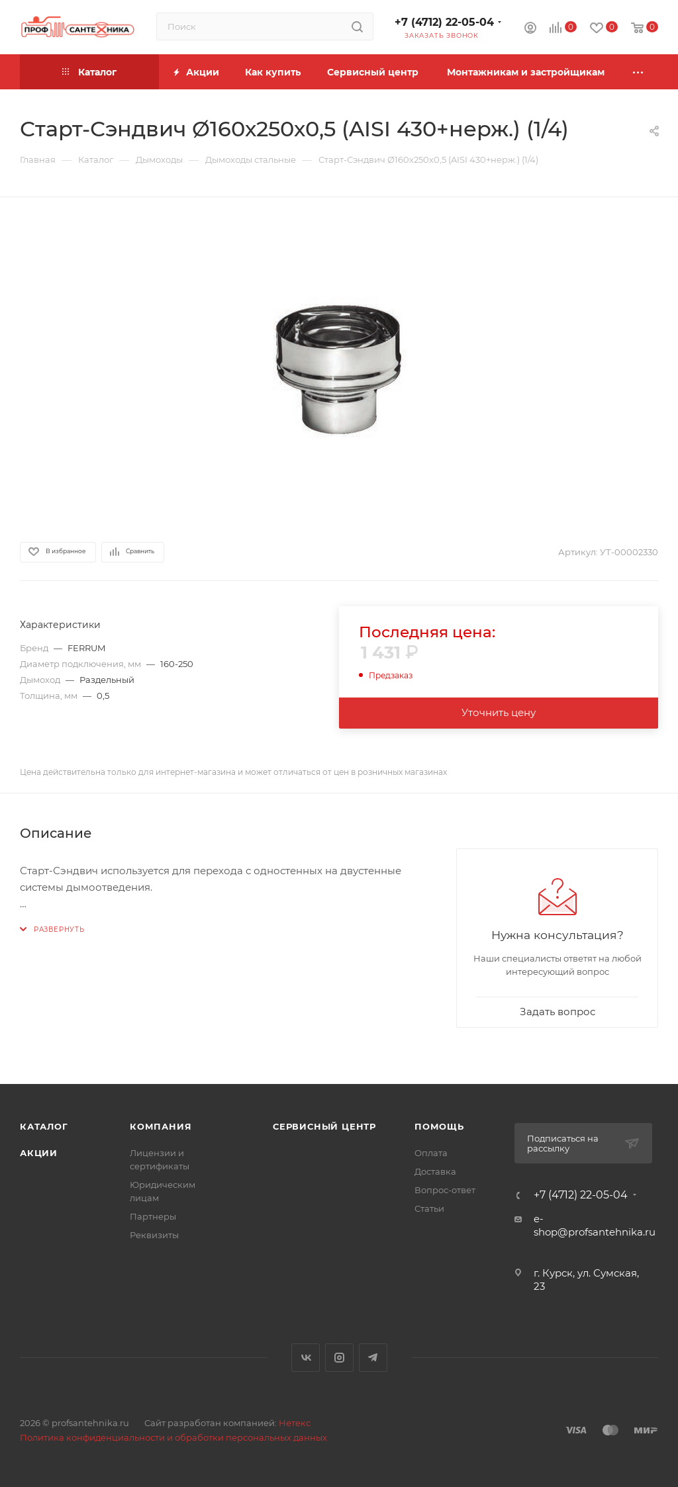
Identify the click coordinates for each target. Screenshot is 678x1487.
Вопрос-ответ (444, 1190)
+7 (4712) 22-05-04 (444, 22)
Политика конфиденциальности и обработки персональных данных (173, 1437)
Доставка (435, 1171)
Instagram (339, 1357)
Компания (160, 1126)
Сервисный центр (324, 1126)
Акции (39, 1153)
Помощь (439, 1126)
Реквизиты (154, 1235)
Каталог (44, 1126)
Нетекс (295, 1423)
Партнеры (153, 1216)
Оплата (431, 1153)
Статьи (429, 1208)
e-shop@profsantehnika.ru (594, 1225)
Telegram (373, 1357)
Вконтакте (305, 1357)
